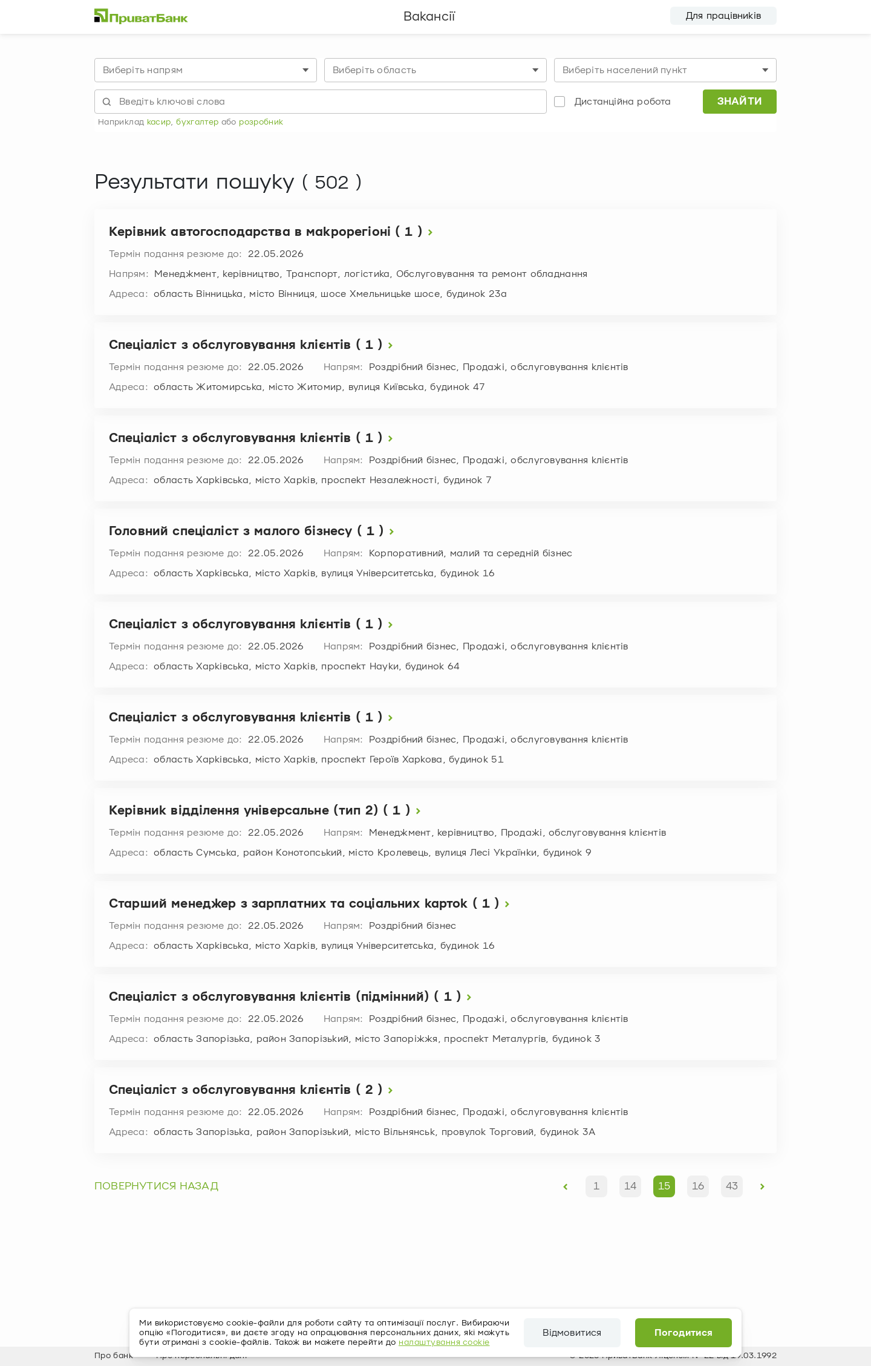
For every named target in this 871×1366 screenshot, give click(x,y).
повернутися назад (156, 1186)
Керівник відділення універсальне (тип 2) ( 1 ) (267, 811)
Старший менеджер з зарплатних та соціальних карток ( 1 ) (312, 904)
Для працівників (723, 15)
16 (698, 1186)
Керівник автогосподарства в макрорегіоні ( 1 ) (273, 232)
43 (732, 1186)
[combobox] (205, 70)
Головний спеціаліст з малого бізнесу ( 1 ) (254, 531)
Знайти (740, 102)
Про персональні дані (201, 1356)
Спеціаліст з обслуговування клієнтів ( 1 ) (253, 345)
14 (630, 1186)
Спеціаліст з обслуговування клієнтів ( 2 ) (253, 1090)
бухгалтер (197, 122)
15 (664, 1186)
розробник (261, 122)
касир (159, 122)
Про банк (113, 1356)
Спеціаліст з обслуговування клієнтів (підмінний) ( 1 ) (293, 997)
